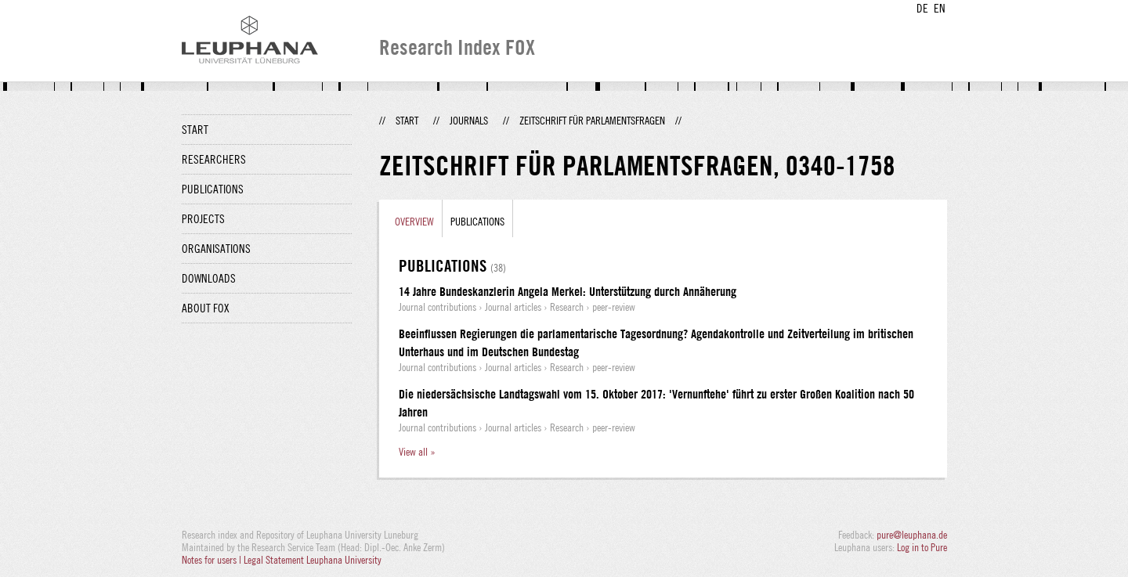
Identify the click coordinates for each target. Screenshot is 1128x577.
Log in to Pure (922, 547)
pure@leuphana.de (912, 534)
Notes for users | (213, 560)
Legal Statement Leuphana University (312, 560)
